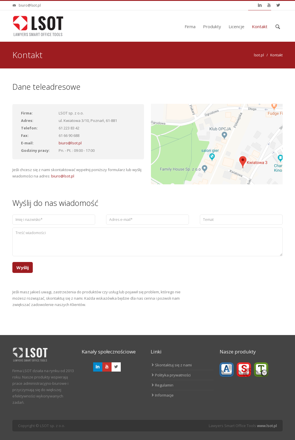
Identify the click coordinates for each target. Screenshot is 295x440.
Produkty (212, 26)
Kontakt (259, 26)
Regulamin (164, 385)
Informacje (164, 395)
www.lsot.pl (267, 425)
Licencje (236, 26)
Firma (190, 26)
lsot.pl (259, 55)
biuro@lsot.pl (30, 5)
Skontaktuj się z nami (173, 365)
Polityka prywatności (173, 375)
